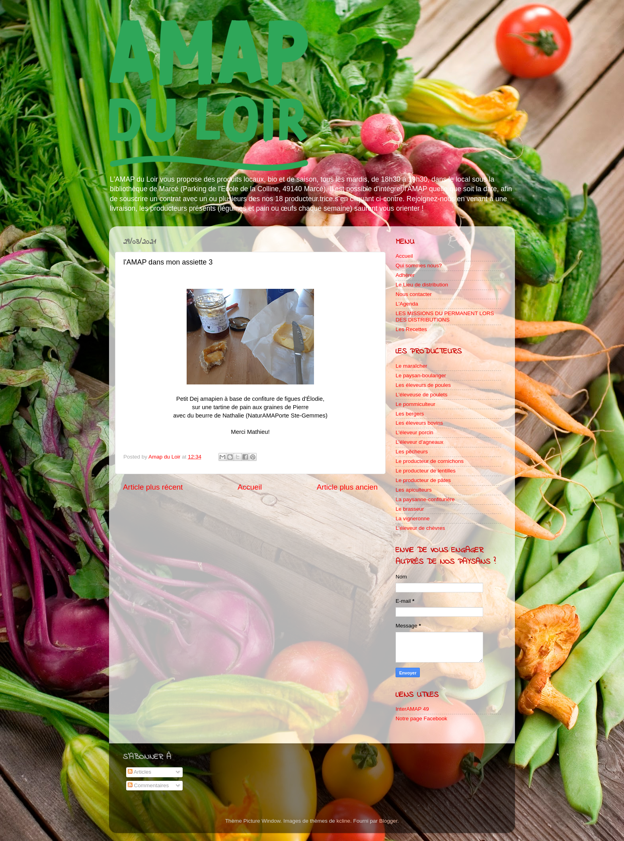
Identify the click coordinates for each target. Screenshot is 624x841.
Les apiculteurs (414, 490)
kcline (344, 821)
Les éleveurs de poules (423, 385)
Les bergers (410, 414)
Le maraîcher (411, 366)
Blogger (388, 821)
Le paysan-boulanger (421, 375)
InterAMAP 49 (412, 709)
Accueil (250, 487)
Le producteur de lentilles (426, 471)
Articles (139, 772)
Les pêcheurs (412, 452)
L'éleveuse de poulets (421, 395)
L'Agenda (407, 304)
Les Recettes (411, 329)
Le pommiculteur (415, 404)
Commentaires (148, 785)
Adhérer (405, 275)
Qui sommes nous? (419, 266)
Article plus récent (153, 487)
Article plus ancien (347, 487)
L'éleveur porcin (414, 432)
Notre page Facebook (421, 718)
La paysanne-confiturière (425, 499)
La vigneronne (413, 518)
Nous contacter (414, 294)
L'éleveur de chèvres (420, 528)
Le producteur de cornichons (430, 461)
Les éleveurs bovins (419, 423)
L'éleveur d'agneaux (419, 442)
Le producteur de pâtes (423, 480)
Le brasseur (410, 509)
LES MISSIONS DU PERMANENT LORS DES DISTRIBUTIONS (445, 316)
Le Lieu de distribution (422, 285)
